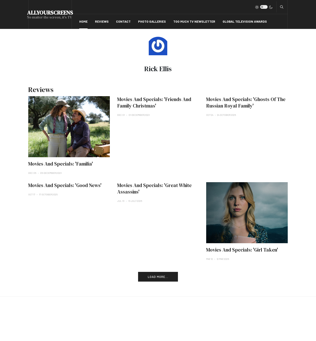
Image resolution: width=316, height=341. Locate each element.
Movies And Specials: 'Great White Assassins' (154, 188)
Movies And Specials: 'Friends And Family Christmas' (154, 102)
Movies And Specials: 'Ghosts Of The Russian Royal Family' (245, 102)
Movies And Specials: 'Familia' (60, 163)
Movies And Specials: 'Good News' (64, 185)
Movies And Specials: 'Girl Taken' (242, 249)
